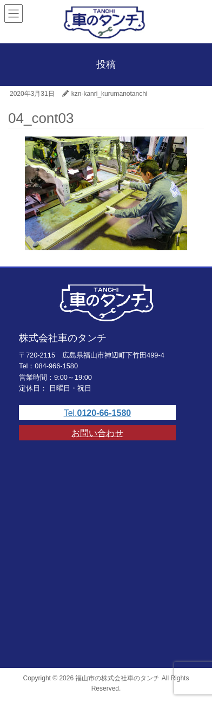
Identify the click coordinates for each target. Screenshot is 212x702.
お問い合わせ (97, 433)
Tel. (97, 413)
